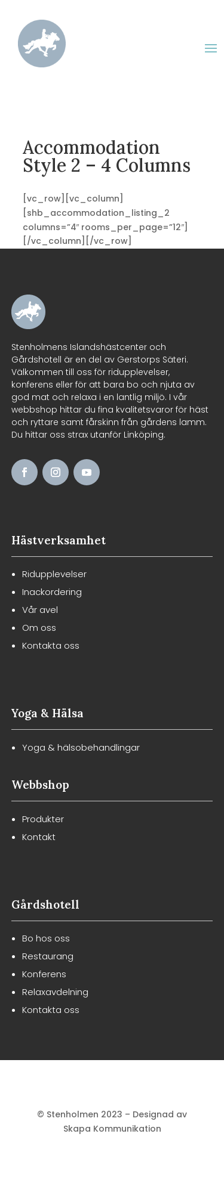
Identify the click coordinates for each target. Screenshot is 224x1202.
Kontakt (39, 837)
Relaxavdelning (55, 992)
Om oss (39, 627)
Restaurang (47, 956)
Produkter (43, 819)
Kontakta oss (50, 645)
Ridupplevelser (54, 574)
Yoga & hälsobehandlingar (81, 747)
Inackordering (52, 591)
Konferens (44, 974)
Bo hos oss (46, 938)
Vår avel (40, 609)
